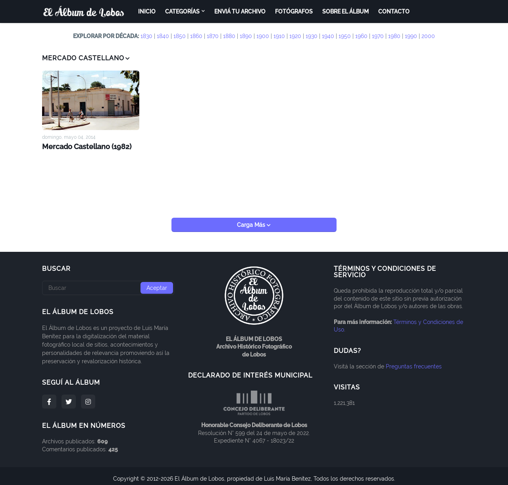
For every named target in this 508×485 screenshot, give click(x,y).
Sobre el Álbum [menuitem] (345, 11)
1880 (229, 36)
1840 (163, 36)
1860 (196, 36)
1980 (394, 36)
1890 (246, 36)
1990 (411, 36)
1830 (146, 36)
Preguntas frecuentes (414, 361)
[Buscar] (108, 283)
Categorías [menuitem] (182, 11)
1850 (179, 36)
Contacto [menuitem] (394, 11)
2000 (428, 36)
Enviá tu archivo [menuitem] (240, 11)
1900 (262, 36)
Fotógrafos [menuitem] (294, 11)
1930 (312, 36)
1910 (279, 36)
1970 (378, 36)
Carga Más (252, 220)
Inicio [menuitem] (147, 11)
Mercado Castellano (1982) (82, 146)
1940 (328, 36)
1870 (213, 36)
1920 (295, 36)
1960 (361, 36)
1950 (345, 36)
